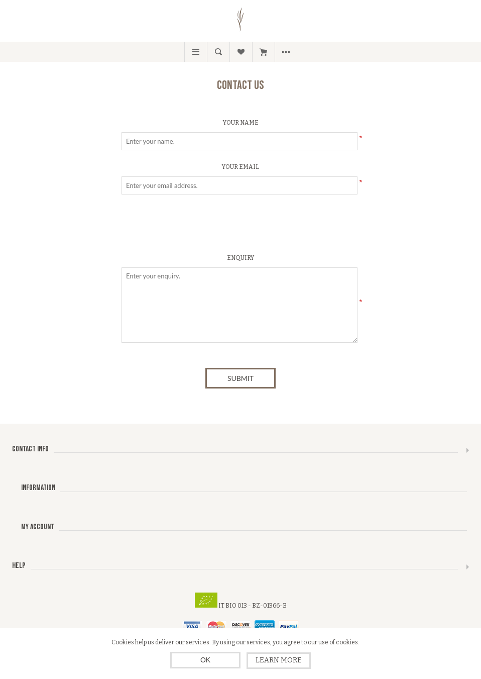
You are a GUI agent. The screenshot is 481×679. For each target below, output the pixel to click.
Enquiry (240, 257)
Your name (241, 122)
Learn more (279, 660)
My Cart (263, 52)
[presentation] (240, 226)
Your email (240, 166)
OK (205, 660)
